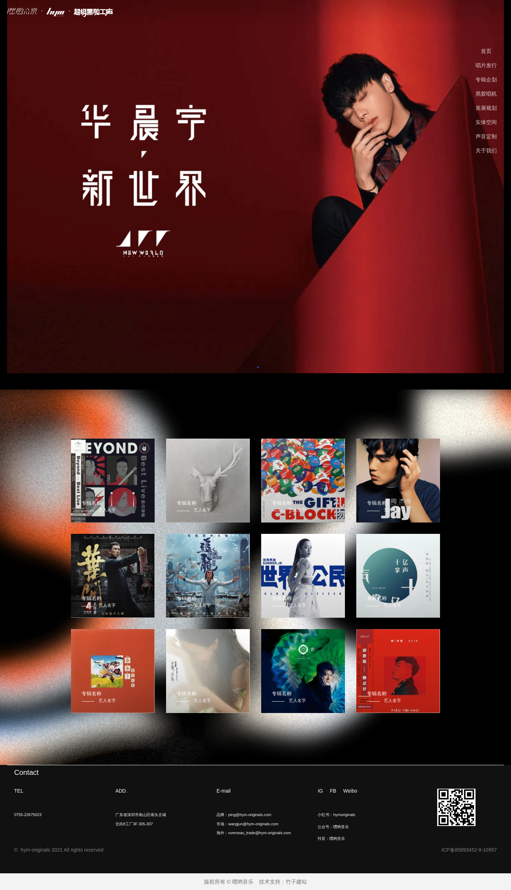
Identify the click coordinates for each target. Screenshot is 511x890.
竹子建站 (296, 882)
